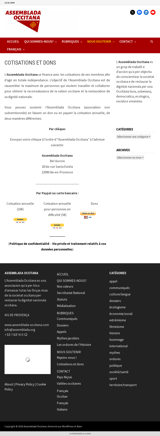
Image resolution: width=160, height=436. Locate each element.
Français (14, 49)
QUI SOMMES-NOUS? (38, 41)
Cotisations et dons (70, 364)
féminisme (116, 327)
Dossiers (63, 325)
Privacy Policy (24, 384)
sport (113, 378)
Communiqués (67, 319)
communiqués (119, 288)
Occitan (62, 396)
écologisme (117, 307)
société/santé (118, 372)
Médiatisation (66, 306)
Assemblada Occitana (35, 426)
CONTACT (126, 41)
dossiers (115, 301)
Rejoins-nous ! (67, 357)
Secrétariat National (71, 293)
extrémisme (117, 320)
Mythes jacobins (68, 338)
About (9, 384)
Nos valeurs (65, 286)
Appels (61, 332)
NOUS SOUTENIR (99, 41)
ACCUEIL (13, 41)
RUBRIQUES (70, 41)
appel (113, 281)
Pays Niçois (64, 377)
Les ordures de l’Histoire (74, 345)
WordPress (68, 426)
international (118, 346)
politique (115, 365)
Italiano (62, 409)
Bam (79, 426)
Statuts (62, 299)
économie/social (120, 314)
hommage (116, 340)
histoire (114, 333)
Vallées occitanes (69, 383)
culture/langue (120, 294)
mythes (114, 352)
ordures (115, 359)
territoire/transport (123, 385)
